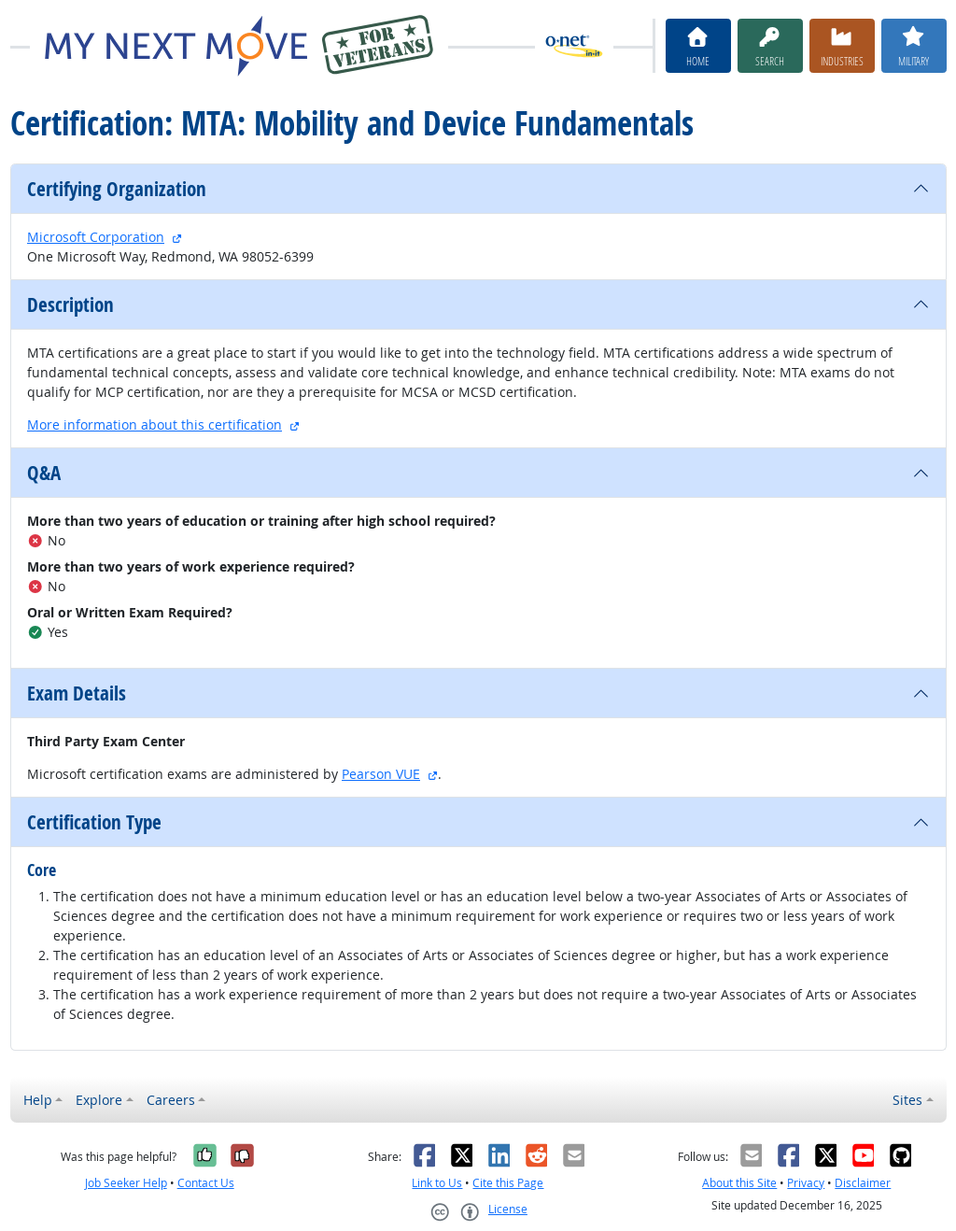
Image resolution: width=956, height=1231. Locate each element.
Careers (171, 1100)
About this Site (739, 1183)
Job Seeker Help (126, 1183)
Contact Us (205, 1183)
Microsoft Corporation (95, 237)
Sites (907, 1100)
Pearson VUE (381, 774)
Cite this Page (507, 1183)
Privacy (805, 1183)
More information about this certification (154, 424)
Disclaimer (863, 1183)
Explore (99, 1100)
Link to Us (437, 1183)
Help (37, 1100)
